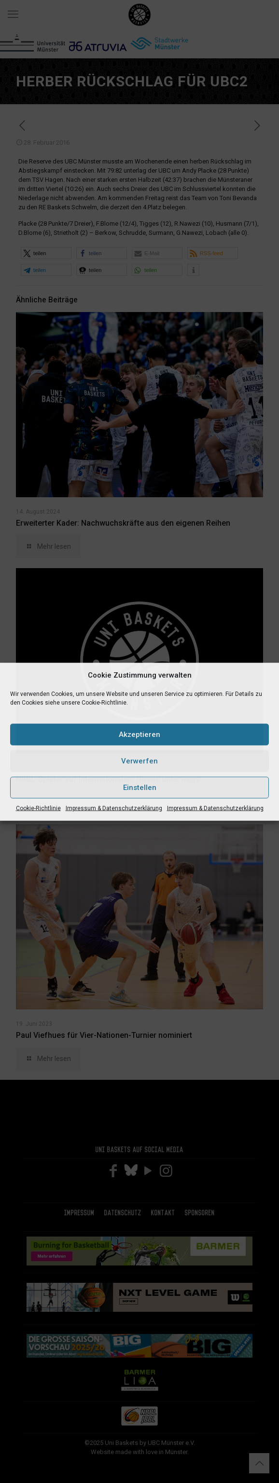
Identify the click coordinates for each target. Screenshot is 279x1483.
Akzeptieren (139, 734)
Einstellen (139, 787)
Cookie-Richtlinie (38, 807)
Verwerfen (139, 761)
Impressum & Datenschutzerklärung (114, 807)
